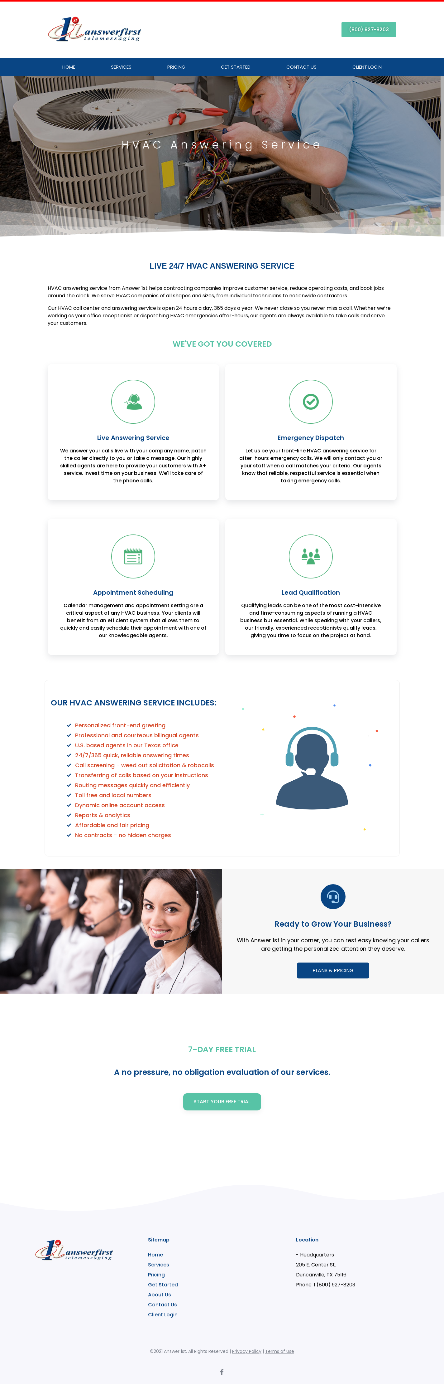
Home (68, 67)
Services (121, 67)
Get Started (236, 67)
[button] (368, 29)
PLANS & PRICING (333, 970)
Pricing (176, 67)
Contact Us (301, 67)
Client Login (367, 67)
